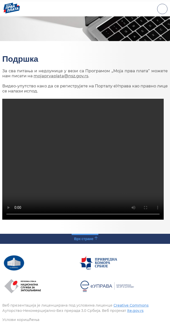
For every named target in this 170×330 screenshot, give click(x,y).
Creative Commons (131, 305)
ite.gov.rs (135, 310)
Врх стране (84, 239)
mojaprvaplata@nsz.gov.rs (61, 76)
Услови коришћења (20, 319)
